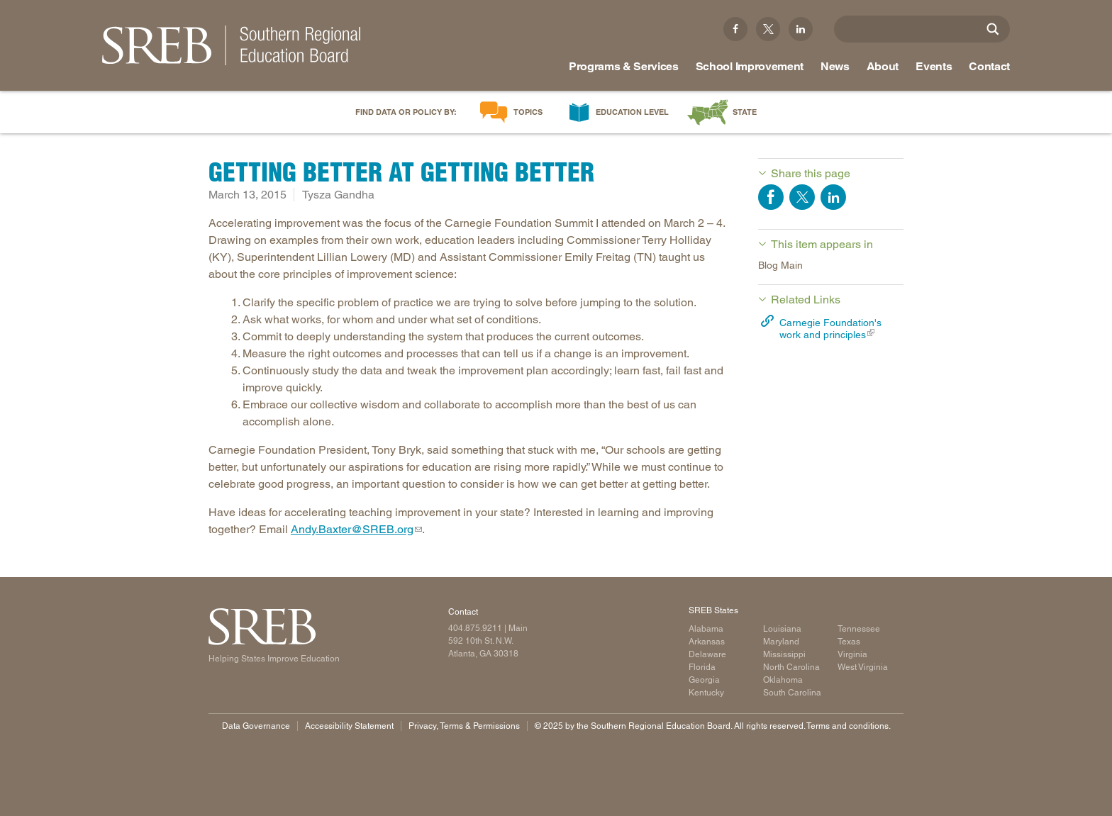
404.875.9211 (475, 628)
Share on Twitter (802, 197)
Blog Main (780, 265)
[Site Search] (993, 29)
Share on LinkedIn (833, 197)
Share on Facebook (771, 197)
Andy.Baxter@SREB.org (352, 529)
